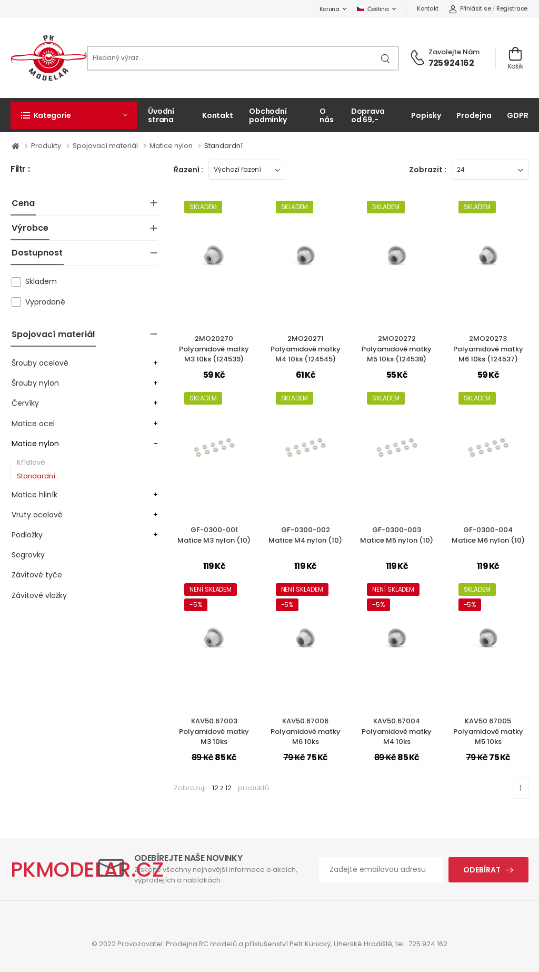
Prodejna (473, 115)
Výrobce (30, 228)
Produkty (47, 146)
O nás (327, 115)
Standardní (223, 146)
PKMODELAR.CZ (87, 869)
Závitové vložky (39, 595)
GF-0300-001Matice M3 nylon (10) (214, 535)
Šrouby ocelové (40, 363)
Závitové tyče (37, 575)
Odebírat (482, 870)
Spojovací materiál (106, 146)
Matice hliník (34, 494)
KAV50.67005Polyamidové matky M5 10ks (488, 731)
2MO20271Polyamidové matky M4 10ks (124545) (306, 348)
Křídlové (31, 462)
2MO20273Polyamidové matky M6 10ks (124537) (488, 348)
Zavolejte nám (454, 52)
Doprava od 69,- (368, 115)
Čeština (373, 9)
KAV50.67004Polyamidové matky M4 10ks (397, 731)
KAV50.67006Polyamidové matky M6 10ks (306, 731)
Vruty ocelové (37, 514)
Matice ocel (33, 423)
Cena (23, 203)
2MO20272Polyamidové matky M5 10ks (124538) (397, 348)
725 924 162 (451, 63)
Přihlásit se (470, 8)
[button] (74, 115)
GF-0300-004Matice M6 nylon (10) (488, 535)
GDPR (517, 115)
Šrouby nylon (35, 383)
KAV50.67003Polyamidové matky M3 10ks (214, 731)
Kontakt (427, 8)
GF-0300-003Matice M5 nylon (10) (396, 535)
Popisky (426, 115)
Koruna (330, 9)
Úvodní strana (161, 115)
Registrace (511, 8)
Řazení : (188, 169)
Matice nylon (171, 146)
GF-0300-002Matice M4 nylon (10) (305, 535)
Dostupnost (37, 253)
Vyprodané (45, 302)
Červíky (25, 403)
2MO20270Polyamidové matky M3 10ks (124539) (214, 348)
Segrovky (28, 554)
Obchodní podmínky (268, 115)
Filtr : (20, 169)
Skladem (41, 281)
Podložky (27, 534)
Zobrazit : (427, 169)
